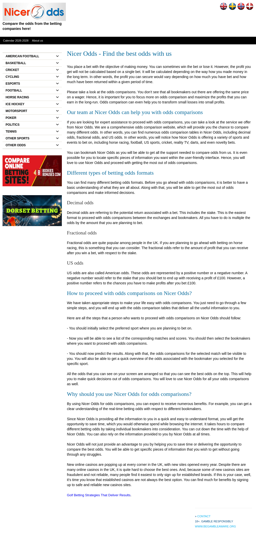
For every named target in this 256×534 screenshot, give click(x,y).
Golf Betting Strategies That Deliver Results (99, 495)
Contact (203, 516)
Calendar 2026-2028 (15, 40)
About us (37, 40)
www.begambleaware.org (215, 526)
